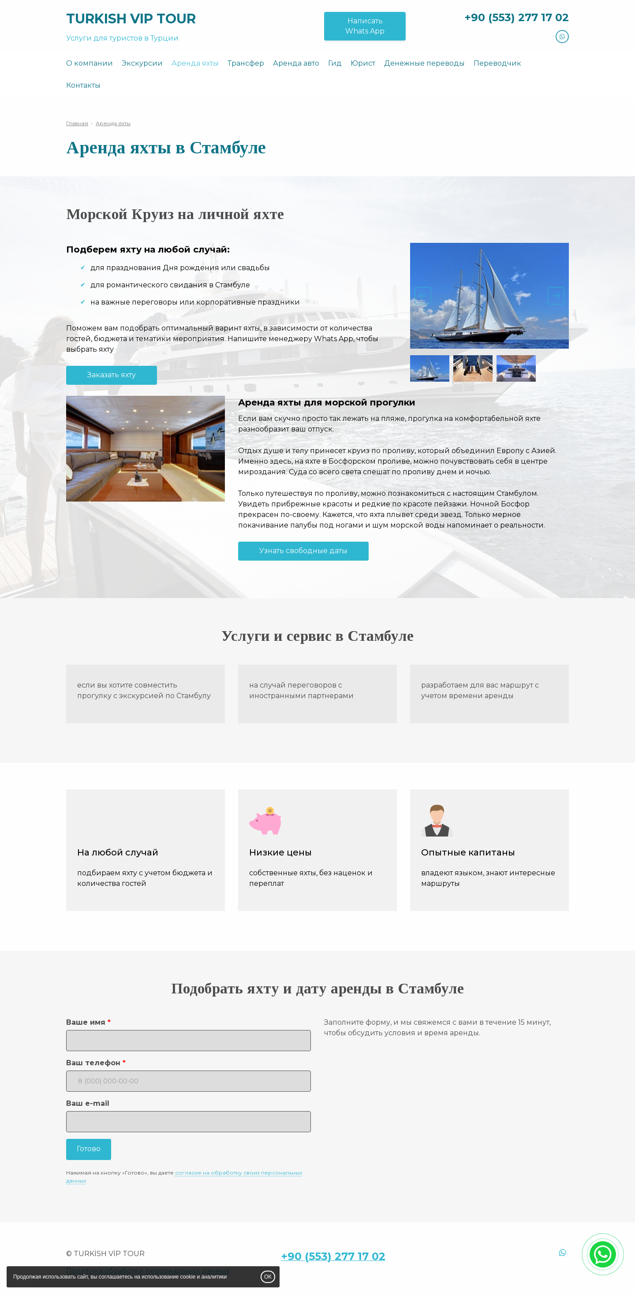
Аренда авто (296, 63)
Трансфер (246, 63)
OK (268, 1277)
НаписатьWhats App (365, 26)
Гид (335, 63)
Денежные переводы (424, 63)
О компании (89, 63)
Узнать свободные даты (303, 551)
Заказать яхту (111, 375)
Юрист (363, 63)
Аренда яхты (195, 63)
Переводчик (497, 63)
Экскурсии (142, 63)
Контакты (83, 85)
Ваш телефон (93, 1063)
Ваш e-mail (87, 1103)
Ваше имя (85, 1022)
